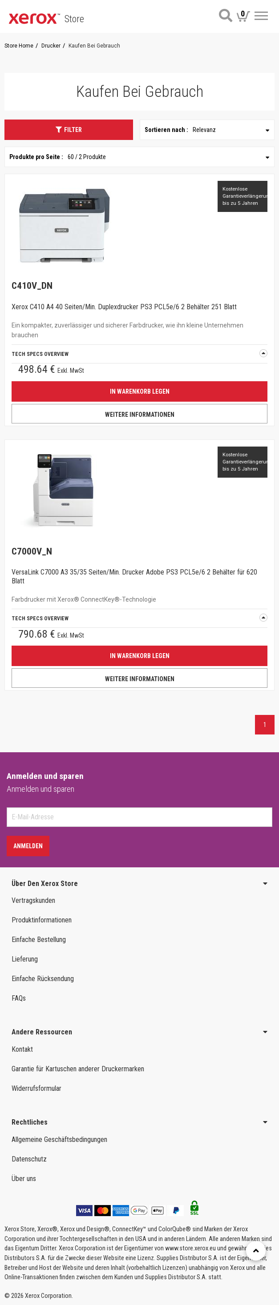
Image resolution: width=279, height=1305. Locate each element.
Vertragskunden (33, 900)
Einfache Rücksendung (43, 978)
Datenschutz (29, 1159)
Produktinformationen (42, 920)
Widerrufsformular (36, 1088)
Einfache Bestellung (39, 939)
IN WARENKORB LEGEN (140, 391)
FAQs (19, 998)
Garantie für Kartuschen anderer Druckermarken (78, 1069)
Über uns (24, 1178)
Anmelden (28, 846)
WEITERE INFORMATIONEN (139, 414)
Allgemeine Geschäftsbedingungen (59, 1139)
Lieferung (25, 959)
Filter (69, 129)
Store (74, 18)
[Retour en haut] (256, 1251)
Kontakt (22, 1049)
